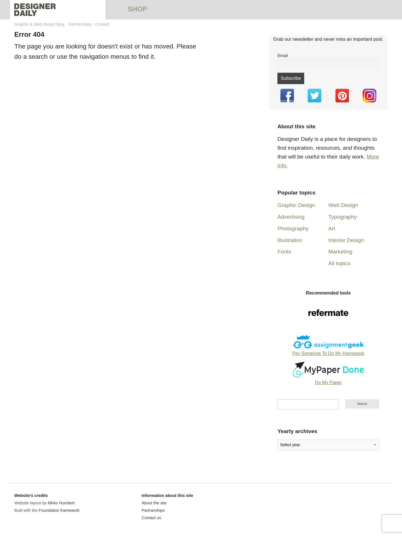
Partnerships (80, 24)
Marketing (340, 252)
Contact (102, 24)
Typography (342, 217)
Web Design (343, 205)
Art (332, 229)
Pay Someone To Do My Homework (328, 353)
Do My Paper (328, 382)
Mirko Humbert (61, 503)
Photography (292, 229)
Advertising (290, 217)
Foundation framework (59, 510)
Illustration (289, 240)
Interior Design (346, 240)
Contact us (151, 517)
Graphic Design (296, 205)
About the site (154, 503)
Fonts (284, 252)
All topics (339, 263)
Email (282, 55)
